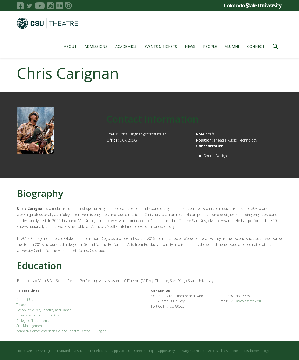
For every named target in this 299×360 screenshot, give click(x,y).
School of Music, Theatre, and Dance (43, 310)
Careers (140, 351)
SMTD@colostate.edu (244, 301)
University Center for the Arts (37, 315)
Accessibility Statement (224, 351)
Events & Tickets (160, 46)
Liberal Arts (25, 351)
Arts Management (29, 326)
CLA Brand (62, 351)
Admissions (96, 46)
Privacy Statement (191, 351)
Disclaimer (251, 351)
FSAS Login (44, 351)
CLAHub (79, 351)
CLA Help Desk (98, 351)
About (70, 46)
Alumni (232, 46)
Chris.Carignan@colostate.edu (144, 134)
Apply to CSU (121, 351)
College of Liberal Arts (32, 320)
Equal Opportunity (162, 351)
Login (266, 351)
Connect (256, 46)
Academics (125, 46)
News (190, 46)
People (210, 46)
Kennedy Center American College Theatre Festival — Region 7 (62, 331)
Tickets (21, 304)
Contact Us (24, 299)
